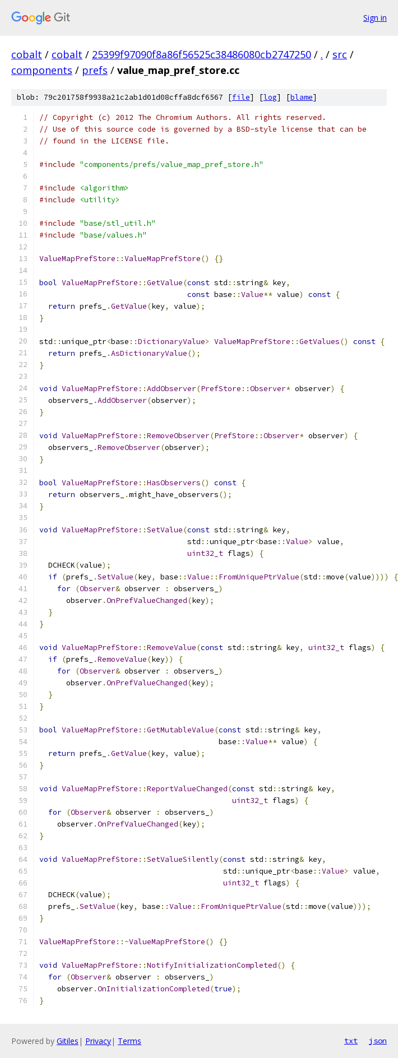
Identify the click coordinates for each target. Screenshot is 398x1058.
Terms (129, 1041)
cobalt (26, 54)
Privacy (98, 1041)
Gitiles (67, 1041)
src (339, 54)
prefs (95, 70)
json (378, 1041)
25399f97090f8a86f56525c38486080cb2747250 (201, 54)
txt (351, 1041)
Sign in (375, 17)
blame (301, 97)
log (270, 97)
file (241, 97)
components (41, 70)
